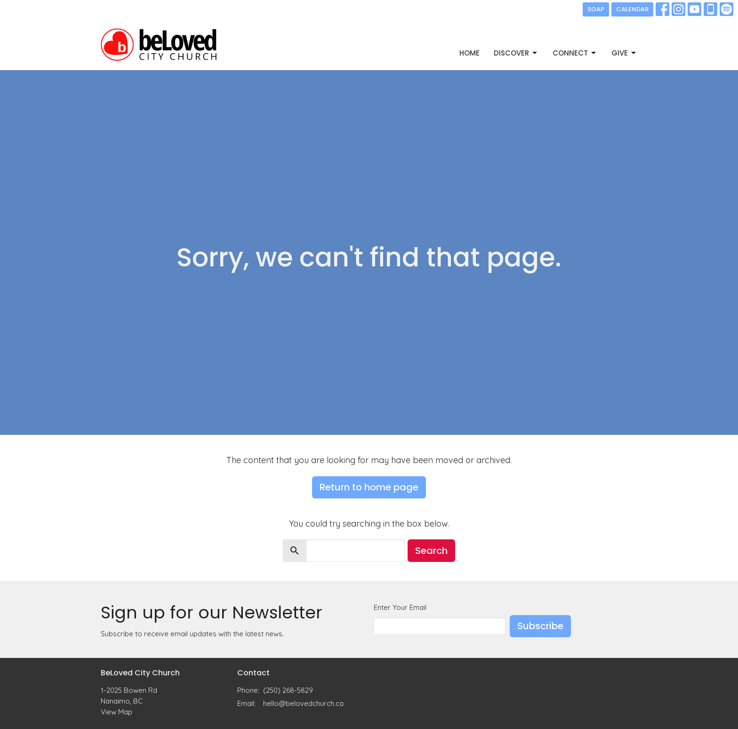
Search (431, 550)
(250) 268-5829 (288, 690)
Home (469, 53)
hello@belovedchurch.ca (303, 703)
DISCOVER (516, 53)
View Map (116, 711)
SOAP (595, 9)
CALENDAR (632, 9)
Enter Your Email (400, 607)
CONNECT (575, 53)
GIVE (624, 53)
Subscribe (540, 626)
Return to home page (369, 487)
